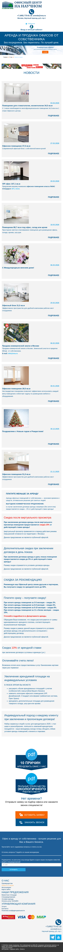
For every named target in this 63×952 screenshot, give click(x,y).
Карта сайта (6, 889)
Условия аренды (8, 899)
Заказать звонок (34, 822)
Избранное (31, 23)
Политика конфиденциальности (13, 910)
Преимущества (7, 883)
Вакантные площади (9, 895)
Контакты (5, 908)
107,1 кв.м (15, 189)
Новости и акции (8, 885)
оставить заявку (34, 815)
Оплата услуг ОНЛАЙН (10, 901)
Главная (5, 57)
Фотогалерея (6, 887)
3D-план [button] (45, 52)
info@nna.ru (13, 353)
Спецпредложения (8, 897)
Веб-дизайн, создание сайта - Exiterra (13, 949)
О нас (10, 57)
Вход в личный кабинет (31, 28)
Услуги (4, 906)
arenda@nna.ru (55, 929)
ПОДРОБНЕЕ (53, 116)
